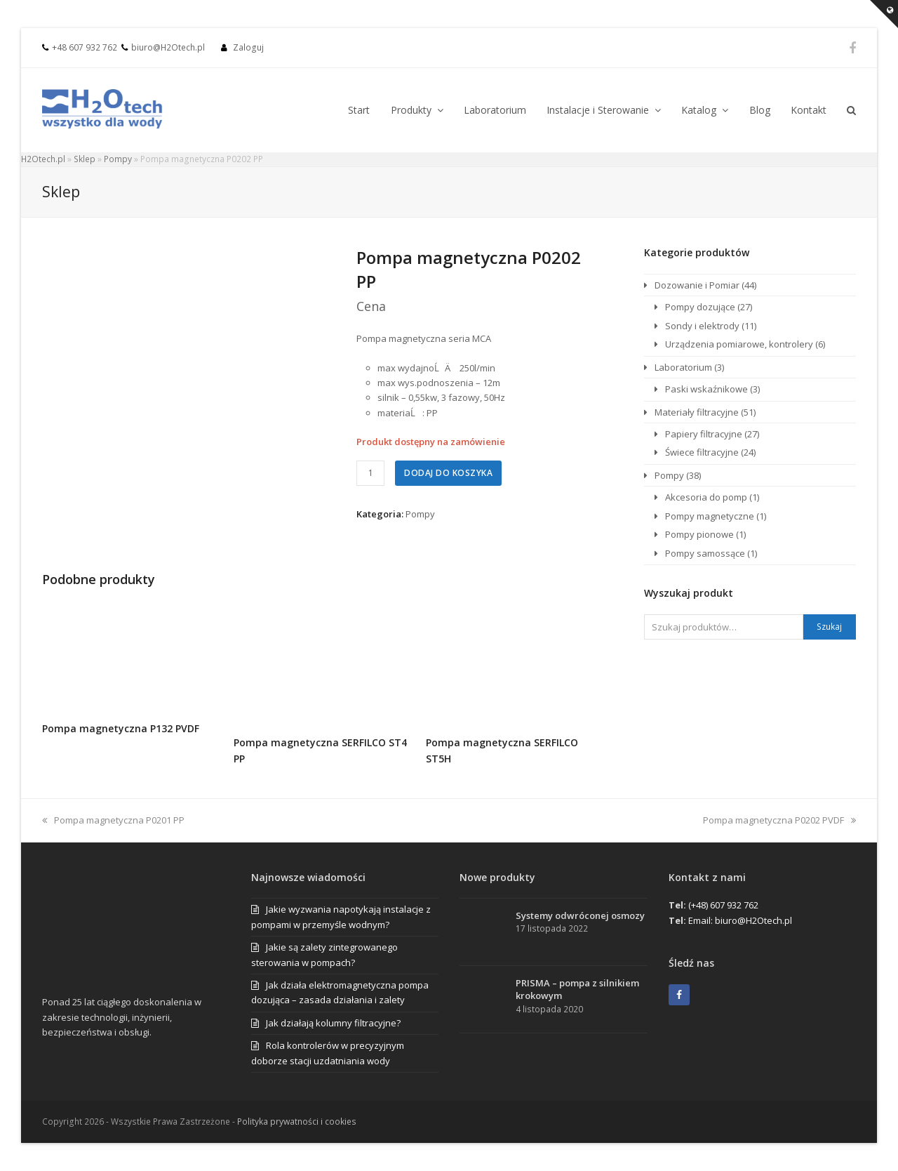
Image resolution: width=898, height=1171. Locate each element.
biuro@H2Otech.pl (168, 47)
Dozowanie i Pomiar (697, 285)
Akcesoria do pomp (706, 497)
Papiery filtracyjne (703, 434)
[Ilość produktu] (370, 473)
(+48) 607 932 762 (723, 905)
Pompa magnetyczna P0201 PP (113, 820)
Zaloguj (248, 47)
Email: (701, 920)
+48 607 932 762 (84, 47)
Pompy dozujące (700, 306)
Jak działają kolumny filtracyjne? (333, 1023)
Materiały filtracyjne (697, 412)
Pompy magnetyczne (709, 516)
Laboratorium (683, 367)
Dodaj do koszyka (448, 473)
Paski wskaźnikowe (706, 389)
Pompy (118, 159)
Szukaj (829, 627)
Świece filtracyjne (702, 452)
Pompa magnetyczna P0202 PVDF (779, 820)
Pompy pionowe (699, 534)
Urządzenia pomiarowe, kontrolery (739, 344)
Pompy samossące (705, 553)
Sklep (84, 159)
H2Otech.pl (43, 159)
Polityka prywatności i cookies (296, 1121)
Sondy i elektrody (702, 325)
